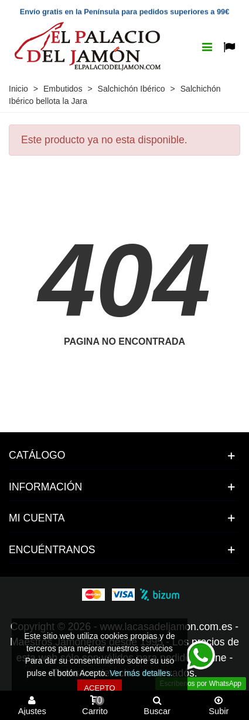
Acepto (99, 688)
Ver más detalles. (141, 673)
